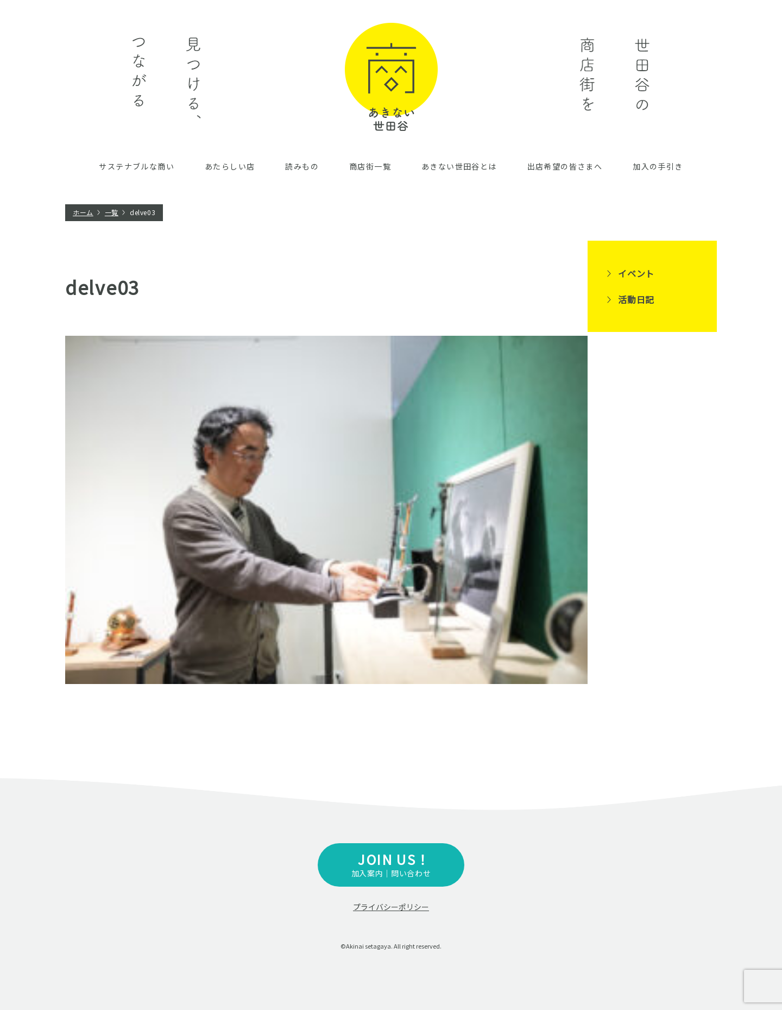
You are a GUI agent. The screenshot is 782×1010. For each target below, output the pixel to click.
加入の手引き (658, 166)
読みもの (302, 166)
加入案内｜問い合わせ (391, 864)
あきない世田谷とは (459, 166)
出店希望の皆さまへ (565, 166)
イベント (636, 273)
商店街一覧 (370, 166)
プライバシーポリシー (391, 907)
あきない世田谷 (391, 77)
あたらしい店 (230, 166)
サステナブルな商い (136, 166)
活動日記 (636, 299)
